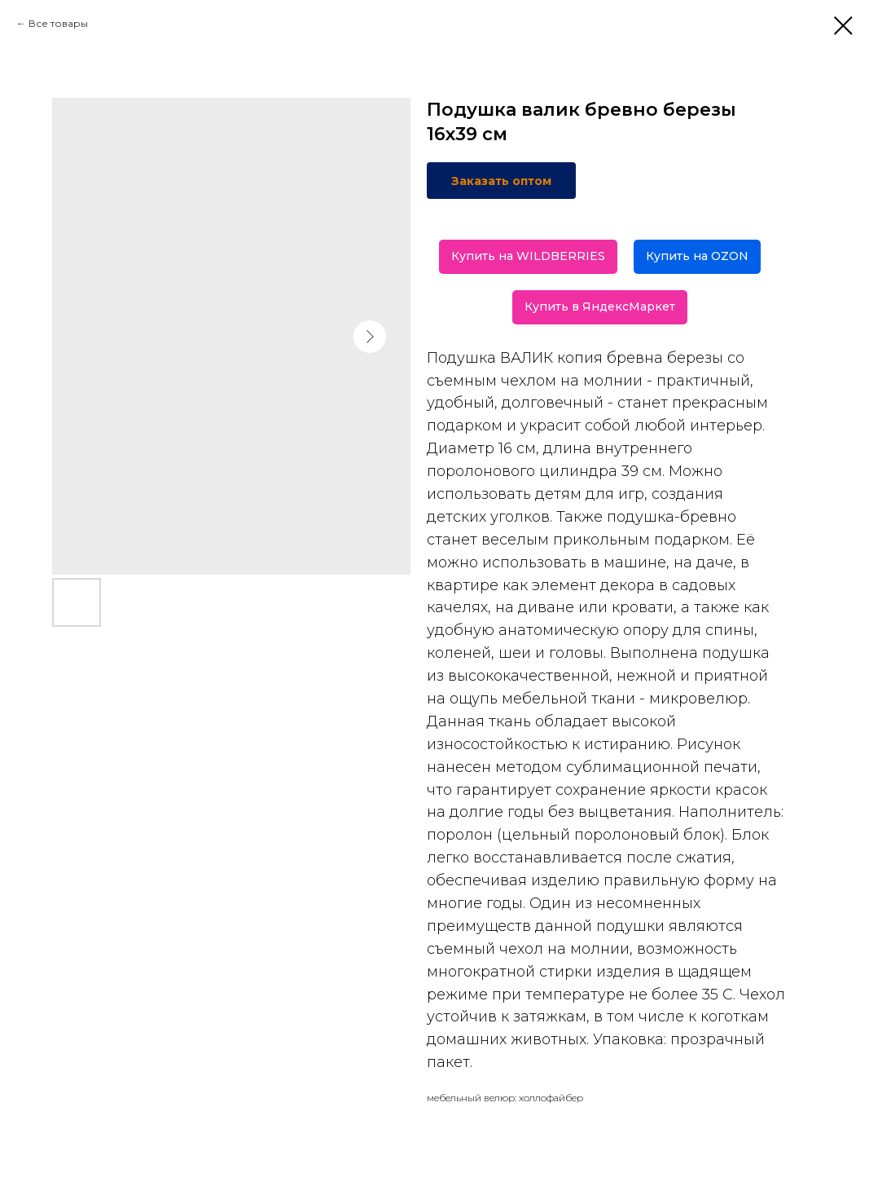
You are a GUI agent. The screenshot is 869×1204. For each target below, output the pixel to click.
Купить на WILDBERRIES (528, 256)
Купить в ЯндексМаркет (599, 306)
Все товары (58, 23)
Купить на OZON (697, 256)
